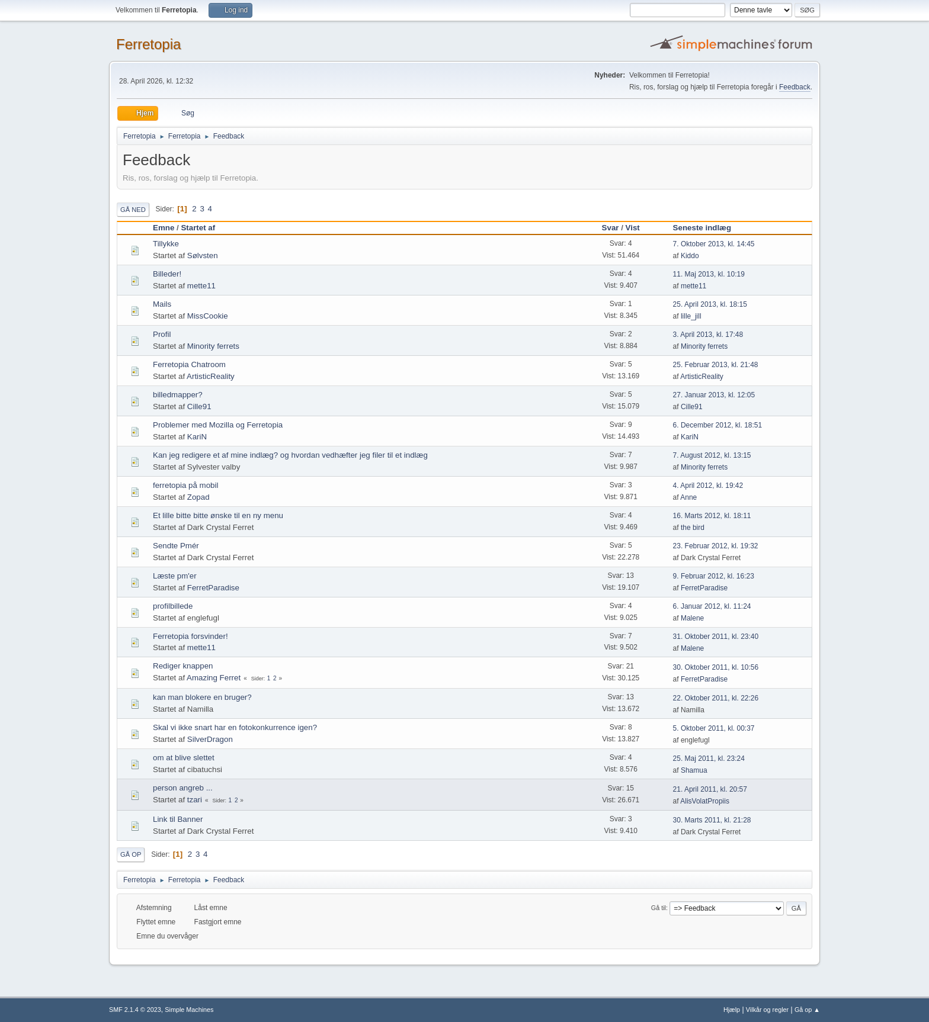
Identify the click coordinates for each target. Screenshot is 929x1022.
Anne (688, 497)
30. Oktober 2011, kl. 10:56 (716, 667)
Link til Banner (178, 819)
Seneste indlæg (707, 227)
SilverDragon (210, 739)
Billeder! (167, 273)
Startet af (198, 227)
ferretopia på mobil (185, 485)
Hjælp (731, 1009)
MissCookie (207, 315)
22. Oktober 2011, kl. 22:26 (716, 698)
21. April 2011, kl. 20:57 (710, 789)
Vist (633, 227)
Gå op (130, 854)
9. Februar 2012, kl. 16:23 (713, 576)
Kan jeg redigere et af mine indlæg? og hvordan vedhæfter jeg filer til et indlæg (290, 455)
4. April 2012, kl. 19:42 (708, 485)
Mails (162, 304)
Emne (163, 227)
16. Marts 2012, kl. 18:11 (712, 516)
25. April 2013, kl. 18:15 (710, 304)
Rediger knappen (183, 665)
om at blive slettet (183, 757)
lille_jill (691, 316)
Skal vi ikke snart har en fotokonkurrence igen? (235, 727)
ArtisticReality (211, 376)
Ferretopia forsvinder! (190, 636)
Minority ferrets (213, 346)
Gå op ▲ (807, 1009)
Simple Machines (189, 1009)
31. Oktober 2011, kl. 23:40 (716, 636)
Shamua (694, 770)
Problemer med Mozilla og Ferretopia (218, 424)
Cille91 (199, 406)
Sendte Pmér (176, 545)
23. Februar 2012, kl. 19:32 (715, 546)
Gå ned (133, 209)
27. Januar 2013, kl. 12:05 (714, 395)
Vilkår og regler (767, 1009)
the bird (692, 527)
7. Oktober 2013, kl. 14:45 (714, 244)
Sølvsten (202, 255)
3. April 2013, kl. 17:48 (708, 334)
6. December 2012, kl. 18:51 (718, 425)
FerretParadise (213, 587)
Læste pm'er (175, 575)
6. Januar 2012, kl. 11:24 (712, 606)
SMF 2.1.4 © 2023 (135, 1009)
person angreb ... (183, 787)
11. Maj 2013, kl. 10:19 (709, 274)
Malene (692, 618)
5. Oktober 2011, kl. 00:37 (714, 728)
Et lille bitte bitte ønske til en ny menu (218, 515)
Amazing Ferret (214, 677)
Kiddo (690, 256)
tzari (194, 799)
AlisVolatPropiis (704, 801)
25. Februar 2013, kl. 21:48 (715, 365)
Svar (610, 227)
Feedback (795, 87)
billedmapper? (178, 394)
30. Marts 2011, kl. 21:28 (712, 820)
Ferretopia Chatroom (189, 364)
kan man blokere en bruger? (202, 697)
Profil (162, 334)
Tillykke (166, 243)
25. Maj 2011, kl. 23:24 (709, 758)
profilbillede (173, 606)
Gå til (658, 907)
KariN (197, 436)
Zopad (198, 497)
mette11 (201, 285)
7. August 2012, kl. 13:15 (712, 455)
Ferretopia (148, 44)
